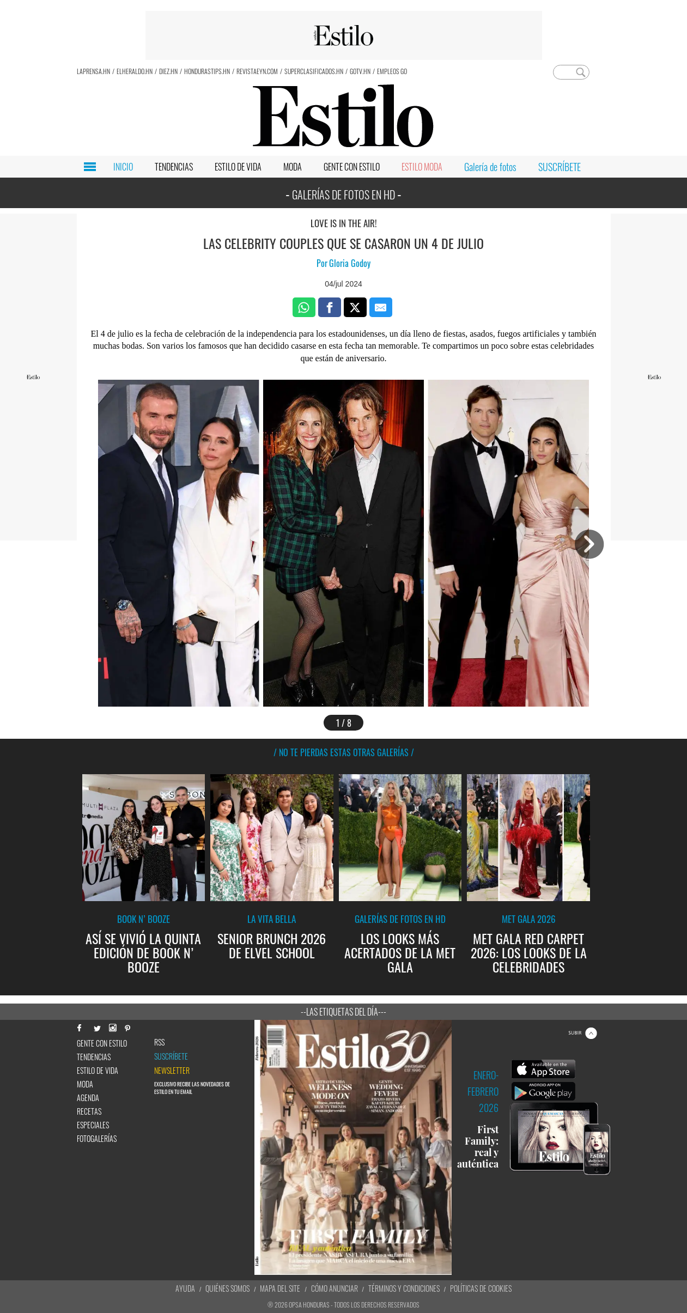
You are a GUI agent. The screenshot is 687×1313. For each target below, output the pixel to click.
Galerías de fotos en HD (400, 919)
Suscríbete (171, 1056)
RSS (159, 1042)
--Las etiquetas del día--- (343, 1011)
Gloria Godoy (349, 263)
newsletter (172, 1070)
